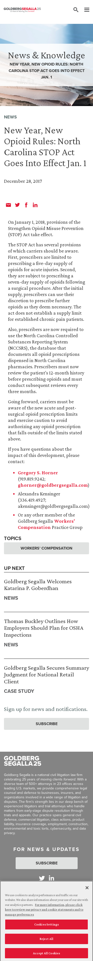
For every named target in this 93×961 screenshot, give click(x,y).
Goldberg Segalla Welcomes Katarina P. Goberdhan (38, 584)
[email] (8, 204)
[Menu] (84, 10)
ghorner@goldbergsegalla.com (53, 485)
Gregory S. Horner (38, 472)
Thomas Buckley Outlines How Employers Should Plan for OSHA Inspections (43, 628)
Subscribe (47, 724)
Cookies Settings (46, 926)
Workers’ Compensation (46, 548)
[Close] (87, 889)
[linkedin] (35, 204)
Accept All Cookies (46, 955)
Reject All (46, 941)
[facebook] (26, 204)
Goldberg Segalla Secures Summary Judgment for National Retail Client (46, 674)
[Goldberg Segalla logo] (22, 10)
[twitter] (17, 204)
